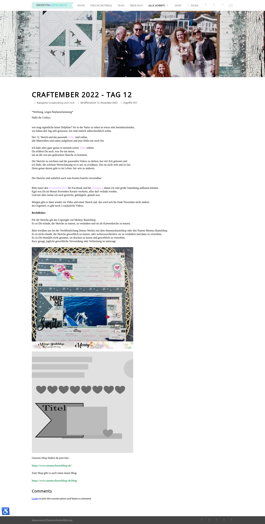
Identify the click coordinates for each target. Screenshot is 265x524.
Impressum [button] (38, 520)
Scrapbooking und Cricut (62, 102)
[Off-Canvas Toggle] (230, 5)
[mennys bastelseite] (53, 5)
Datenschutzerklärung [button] (59, 520)
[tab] (130, 70)
